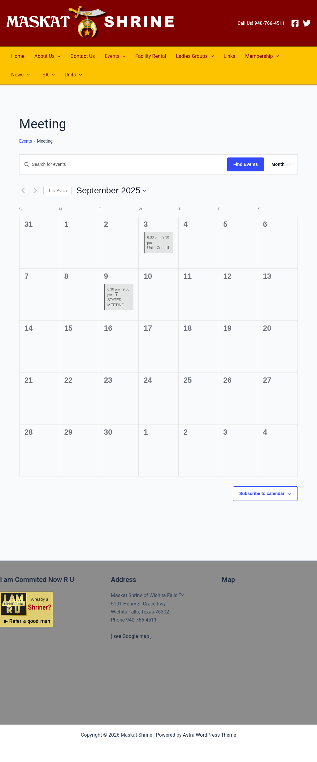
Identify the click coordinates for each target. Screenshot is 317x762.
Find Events (245, 164)
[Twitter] (307, 23)
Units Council (158, 248)
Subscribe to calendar (261, 493)
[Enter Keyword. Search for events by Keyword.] (123, 164)
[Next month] (35, 190)
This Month (57, 190)
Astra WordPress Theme (209, 735)
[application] (57, 56)
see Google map (131, 636)
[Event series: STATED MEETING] (116, 295)
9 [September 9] (106, 276)
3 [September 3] (146, 224)
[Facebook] (295, 23)
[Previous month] (23, 190)
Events (25, 141)
